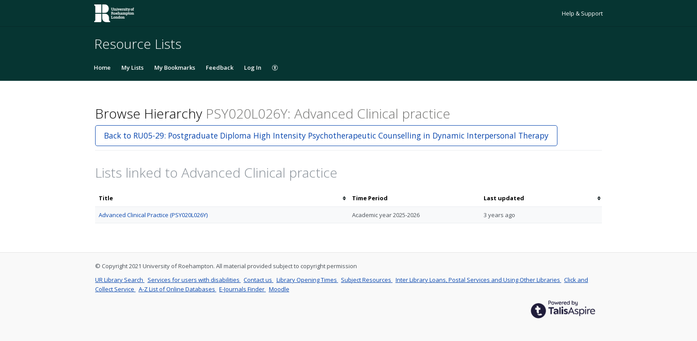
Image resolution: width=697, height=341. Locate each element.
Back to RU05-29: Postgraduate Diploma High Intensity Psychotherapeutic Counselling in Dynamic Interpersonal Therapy (326, 135)
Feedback (219, 67)
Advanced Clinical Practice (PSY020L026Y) (153, 215)
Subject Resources (367, 280)
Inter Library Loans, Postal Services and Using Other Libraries (478, 280)
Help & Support (582, 13)
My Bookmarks (174, 67)
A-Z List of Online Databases (177, 289)
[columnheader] (221, 198)
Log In (252, 67)
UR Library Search (119, 280)
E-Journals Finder (242, 289)
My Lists (132, 67)
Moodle (279, 289)
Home (102, 67)
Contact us (258, 280)
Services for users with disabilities (194, 280)
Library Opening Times (307, 280)
